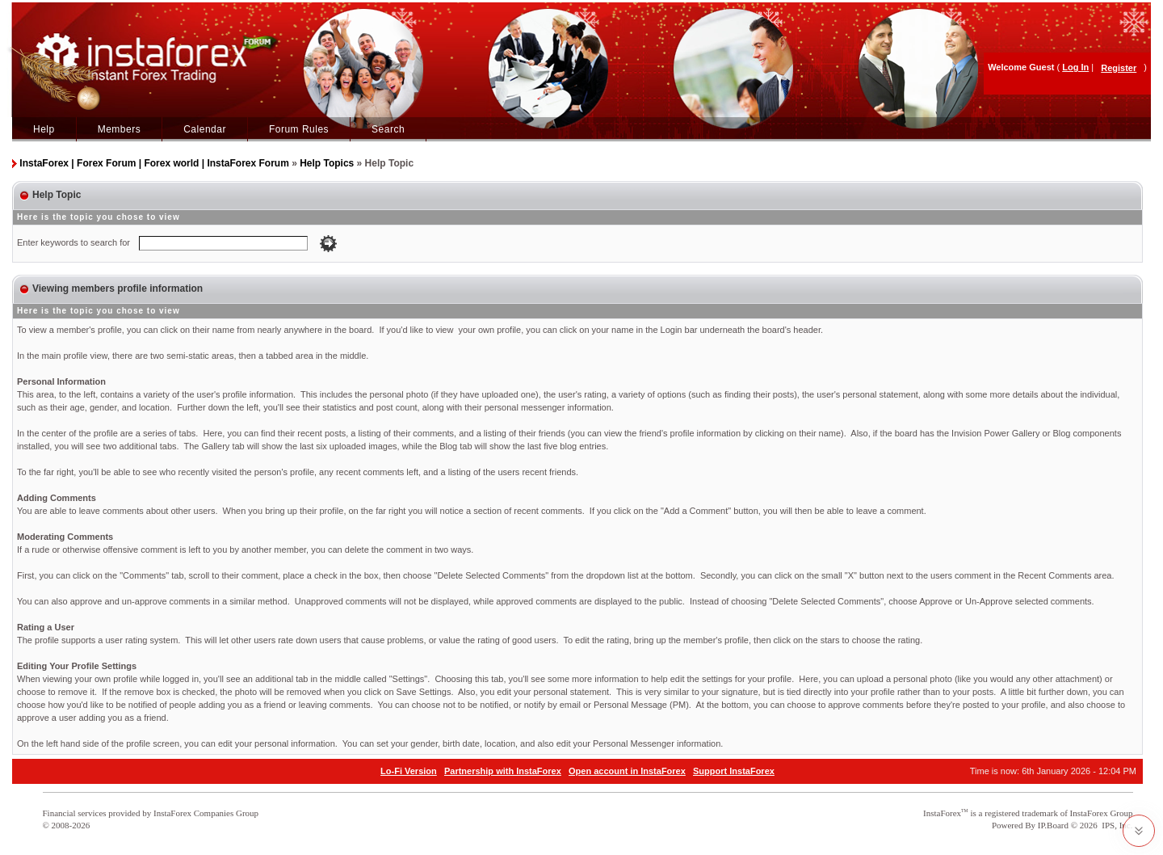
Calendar (204, 129)
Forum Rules (299, 129)
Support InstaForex (734, 771)
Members (119, 129)
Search (388, 129)
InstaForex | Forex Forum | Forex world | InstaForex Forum (153, 163)
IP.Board (1053, 825)
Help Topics (327, 163)
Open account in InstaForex (627, 771)
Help (44, 129)
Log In (1075, 67)
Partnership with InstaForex (502, 771)
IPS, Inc (1116, 825)
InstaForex (942, 813)
